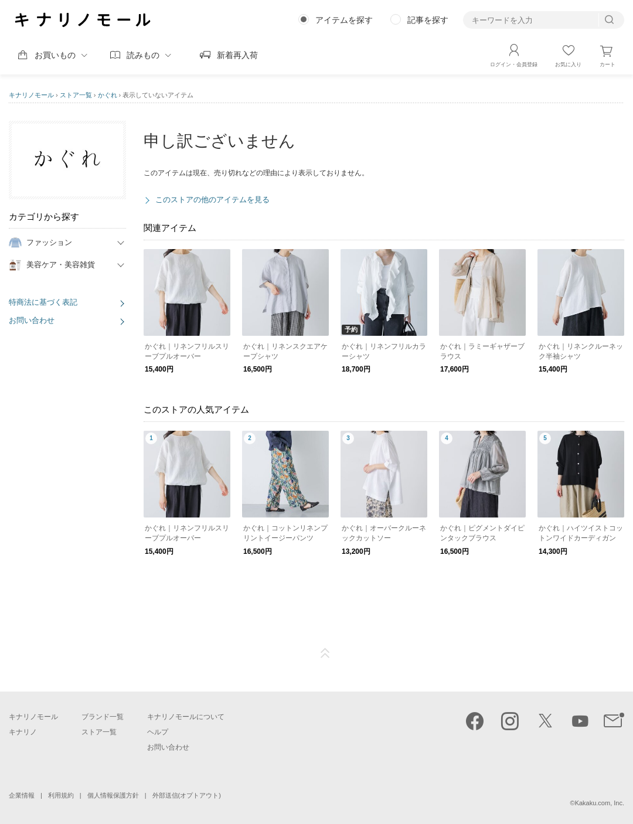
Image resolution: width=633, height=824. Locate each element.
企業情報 (22, 795)
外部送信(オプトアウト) (186, 795)
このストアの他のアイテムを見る (212, 199)
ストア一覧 (76, 94)
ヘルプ (157, 732)
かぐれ (107, 94)
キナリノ (23, 732)
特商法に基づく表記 (43, 302)
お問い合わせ (32, 320)
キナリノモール (31, 94)
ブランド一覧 (102, 717)
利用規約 (61, 795)
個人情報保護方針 (113, 795)
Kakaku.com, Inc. (599, 802)
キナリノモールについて (185, 717)
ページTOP (325, 653)
